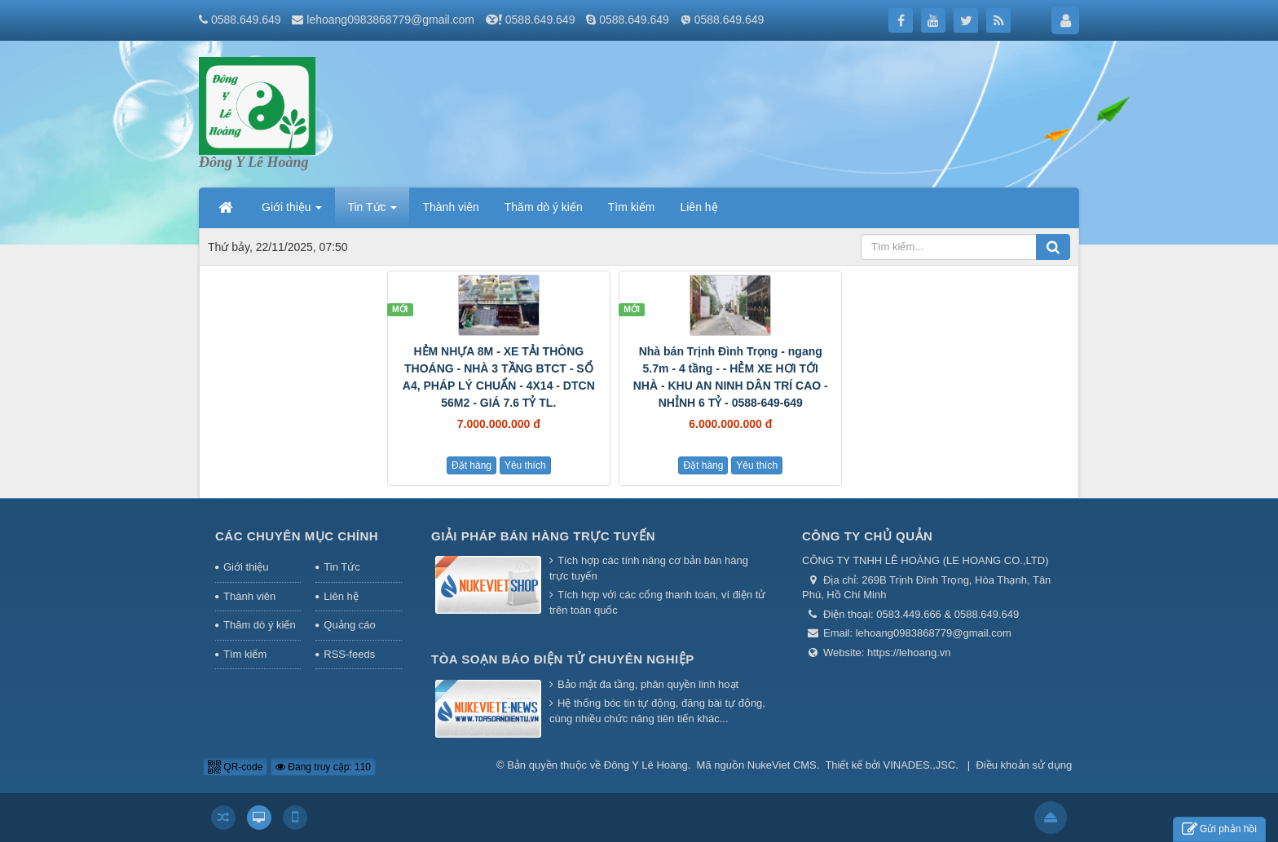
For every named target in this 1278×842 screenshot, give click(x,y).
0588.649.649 (540, 19)
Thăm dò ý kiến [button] (544, 207)
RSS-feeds (349, 654)
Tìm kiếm (245, 654)
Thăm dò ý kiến (259, 625)
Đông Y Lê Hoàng (646, 765)
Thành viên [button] (450, 207)
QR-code (235, 767)
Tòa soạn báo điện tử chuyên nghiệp (562, 659)
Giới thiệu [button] (292, 212)
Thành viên (249, 596)
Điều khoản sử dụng (1024, 765)
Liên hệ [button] (698, 207)
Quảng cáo (349, 625)
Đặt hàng (471, 465)
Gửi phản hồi (1219, 829)
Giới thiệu (245, 567)
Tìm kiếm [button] (631, 207)
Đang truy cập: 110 (323, 767)
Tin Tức (341, 567)
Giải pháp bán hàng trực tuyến (543, 536)
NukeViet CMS (782, 765)
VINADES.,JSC (920, 765)
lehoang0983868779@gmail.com (390, 19)
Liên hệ (341, 596)
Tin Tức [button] (372, 212)
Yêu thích (525, 465)
